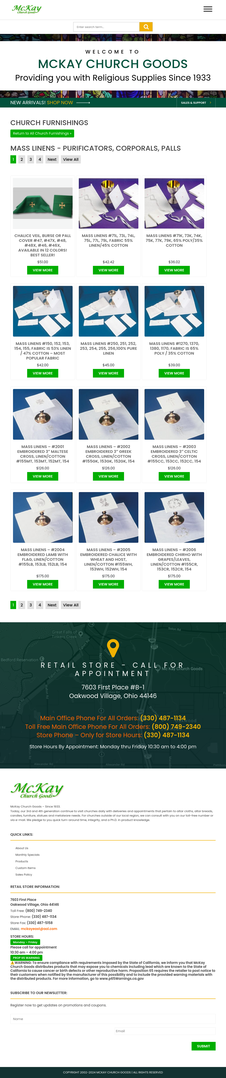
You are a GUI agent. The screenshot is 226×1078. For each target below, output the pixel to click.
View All (71, 159)
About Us (21, 848)
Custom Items (25, 868)
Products (21, 861)
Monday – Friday (25, 942)
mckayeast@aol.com (39, 928)
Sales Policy (23, 874)
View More (43, 270)
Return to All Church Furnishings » (42, 133)
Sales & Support (193, 103)
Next (52, 159)
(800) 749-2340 (176, 726)
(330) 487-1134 (163, 718)
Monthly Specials (27, 855)
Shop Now (68, 102)
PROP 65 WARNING (26, 958)
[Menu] (208, 10)
